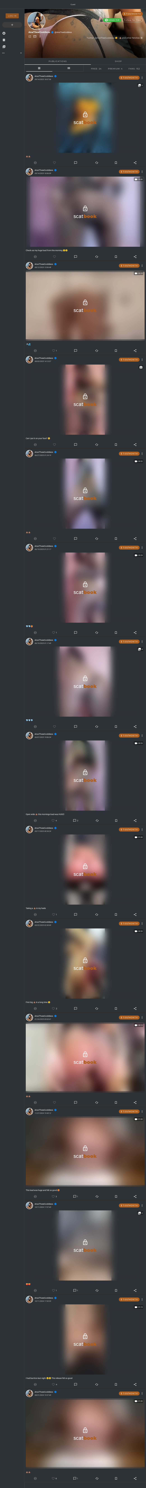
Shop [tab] (118, 61)
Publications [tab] (58, 61)
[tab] (39, 68)
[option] (12, 15)
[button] (29, 36)
